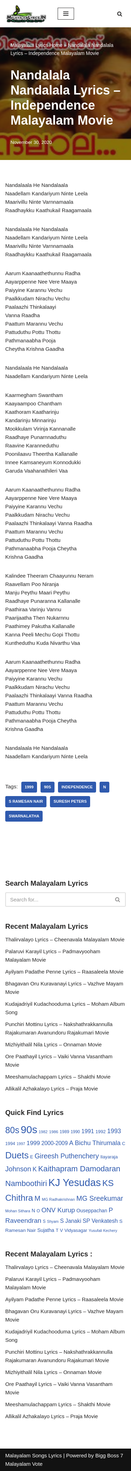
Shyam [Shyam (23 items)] (53, 1221)
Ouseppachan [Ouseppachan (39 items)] (92, 1210)
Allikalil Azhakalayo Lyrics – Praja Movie (51, 1089)
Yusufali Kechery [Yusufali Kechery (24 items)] (103, 1230)
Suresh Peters (70, 801)
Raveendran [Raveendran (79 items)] (23, 1220)
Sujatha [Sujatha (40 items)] (45, 1230)
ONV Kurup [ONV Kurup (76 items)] (58, 1210)
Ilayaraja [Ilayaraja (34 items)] (109, 1156)
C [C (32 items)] (123, 1143)
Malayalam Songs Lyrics (33, 1455)
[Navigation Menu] (66, 14)
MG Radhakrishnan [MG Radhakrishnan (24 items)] (58, 1199)
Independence (77, 787)
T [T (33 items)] (57, 1230)
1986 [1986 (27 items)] (53, 1131)
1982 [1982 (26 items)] (43, 1132)
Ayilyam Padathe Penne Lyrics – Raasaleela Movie (64, 972)
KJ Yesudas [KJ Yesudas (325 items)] (75, 1182)
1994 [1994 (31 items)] (10, 1143)
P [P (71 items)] (111, 1210)
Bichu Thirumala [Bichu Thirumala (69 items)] (98, 1142)
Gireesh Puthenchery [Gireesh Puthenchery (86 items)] (67, 1156)
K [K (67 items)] (34, 1169)
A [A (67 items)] (71, 1142)
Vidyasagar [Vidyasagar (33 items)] (75, 1230)
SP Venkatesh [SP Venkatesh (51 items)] (100, 1221)
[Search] (119, 13)
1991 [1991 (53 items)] (87, 1131)
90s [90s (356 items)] (29, 1129)
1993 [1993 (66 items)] (114, 1131)
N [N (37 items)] (33, 1210)
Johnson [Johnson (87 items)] (18, 1169)
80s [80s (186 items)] (12, 1130)
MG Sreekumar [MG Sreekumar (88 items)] (99, 1198)
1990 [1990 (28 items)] (75, 1131)
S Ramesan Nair (26, 801)
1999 (29, 787)
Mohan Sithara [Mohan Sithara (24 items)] (17, 1211)
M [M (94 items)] (38, 1198)
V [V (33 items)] (61, 1230)
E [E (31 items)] (31, 1156)
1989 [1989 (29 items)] (64, 1131)
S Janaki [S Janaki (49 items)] (70, 1221)
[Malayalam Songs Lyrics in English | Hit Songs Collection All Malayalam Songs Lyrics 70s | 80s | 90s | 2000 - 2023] (26, 13)
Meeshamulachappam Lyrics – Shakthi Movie (57, 1077)
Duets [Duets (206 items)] (17, 1155)
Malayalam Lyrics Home (36, 45)
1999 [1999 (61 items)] (33, 1142)
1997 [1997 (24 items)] (21, 1144)
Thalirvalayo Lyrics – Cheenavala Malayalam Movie (64, 939)
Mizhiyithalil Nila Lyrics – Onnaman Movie (53, 1044)
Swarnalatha (24, 816)
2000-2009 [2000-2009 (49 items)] (55, 1143)
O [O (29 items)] (38, 1210)
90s (47, 787)
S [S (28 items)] (44, 1221)
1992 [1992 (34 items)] (100, 1131)
